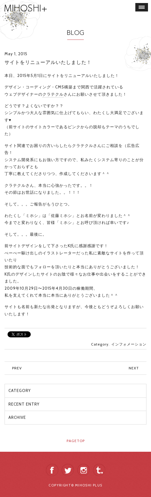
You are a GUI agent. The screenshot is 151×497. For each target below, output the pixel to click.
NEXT (134, 368)
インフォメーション (128, 344)
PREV (17, 368)
